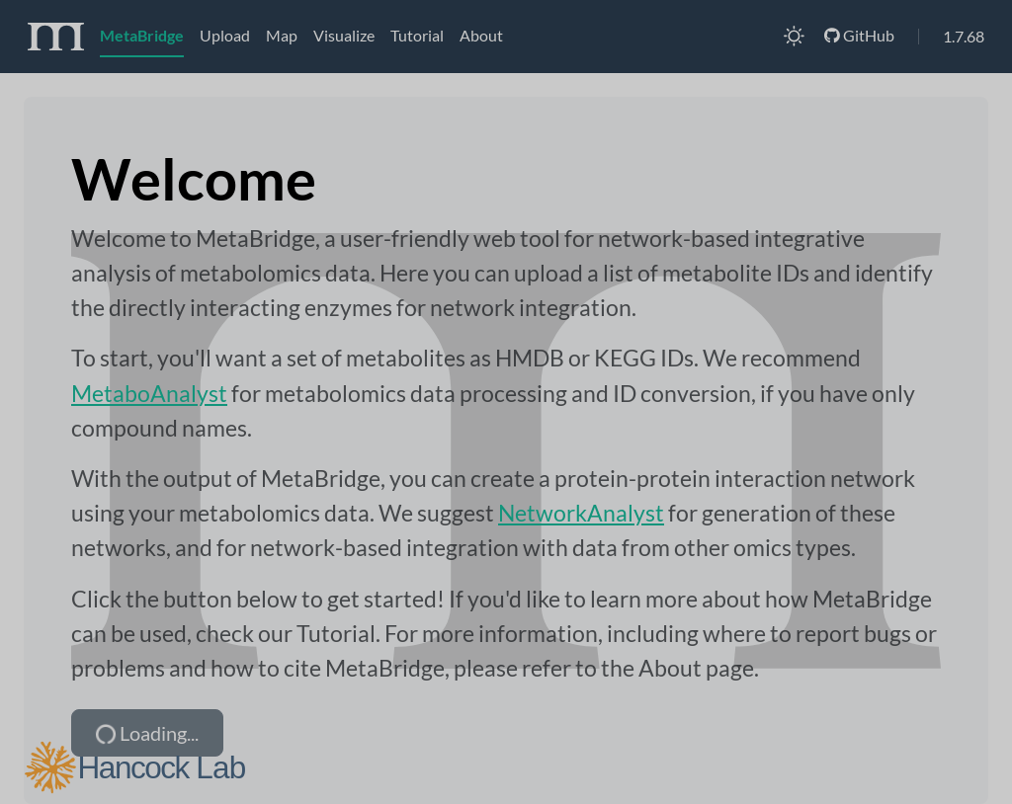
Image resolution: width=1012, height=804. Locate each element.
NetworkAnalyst (581, 512)
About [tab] (481, 35)
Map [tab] (281, 35)
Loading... (146, 734)
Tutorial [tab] (417, 35)
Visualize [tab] (344, 35)
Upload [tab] (225, 35)
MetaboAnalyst (149, 393)
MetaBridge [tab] (142, 35)
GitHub (859, 35)
